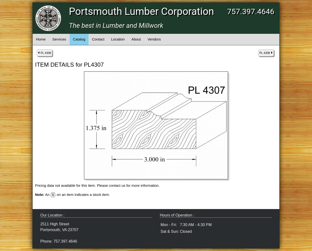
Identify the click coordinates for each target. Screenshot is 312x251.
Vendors (154, 39)
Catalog (79, 39)
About (136, 39)
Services (59, 39)
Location (118, 39)
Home (41, 39)
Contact (98, 39)
